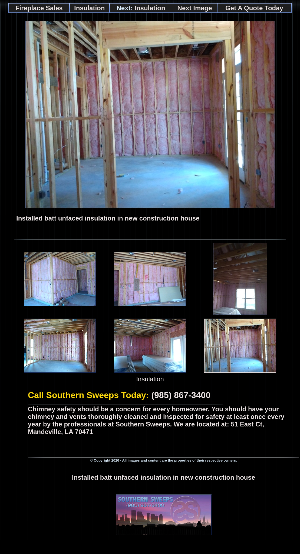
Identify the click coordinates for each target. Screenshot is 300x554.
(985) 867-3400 (180, 395)
